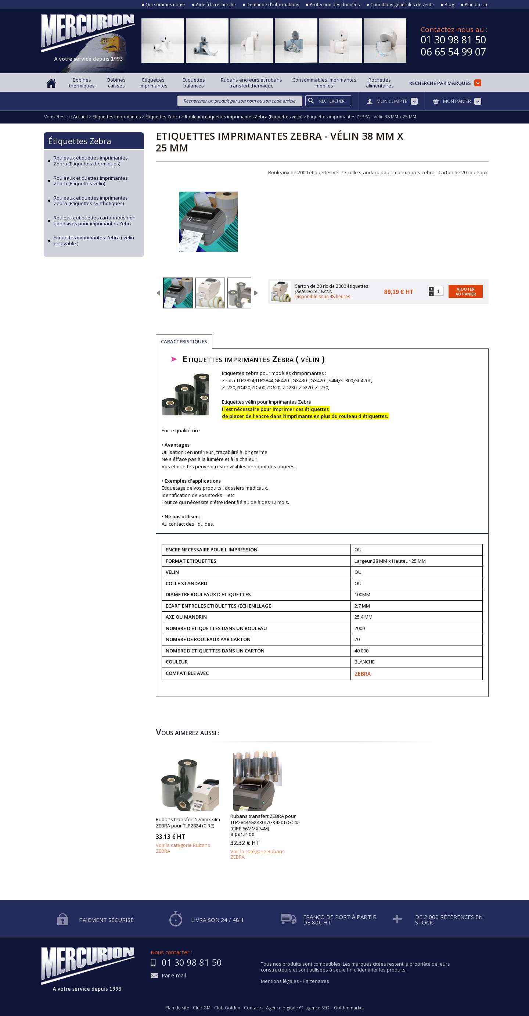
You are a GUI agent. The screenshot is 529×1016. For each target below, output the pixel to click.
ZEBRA (363, 673)
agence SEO (317, 1007)
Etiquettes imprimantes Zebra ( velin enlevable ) (94, 240)
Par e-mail (174, 976)
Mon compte (392, 101)
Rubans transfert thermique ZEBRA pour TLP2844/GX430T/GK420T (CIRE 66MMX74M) (264, 796)
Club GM (201, 1007)
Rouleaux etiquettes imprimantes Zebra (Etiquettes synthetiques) (91, 201)
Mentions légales (280, 981)
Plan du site (477, 4)
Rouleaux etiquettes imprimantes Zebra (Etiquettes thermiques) (91, 161)
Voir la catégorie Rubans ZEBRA (183, 848)
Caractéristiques (184, 341)
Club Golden (227, 1007)
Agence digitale (282, 1007)
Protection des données (335, 4)
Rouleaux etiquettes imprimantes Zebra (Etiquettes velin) (91, 181)
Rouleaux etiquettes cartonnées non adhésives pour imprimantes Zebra (95, 220)
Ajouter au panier (466, 291)
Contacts (253, 1007)
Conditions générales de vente (402, 4)
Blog (449, 4)
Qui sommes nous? (165, 4)
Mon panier (457, 101)
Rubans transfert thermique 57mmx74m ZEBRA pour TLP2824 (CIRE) (190, 796)
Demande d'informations (272, 4)
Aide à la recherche (216, 4)
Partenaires (316, 981)
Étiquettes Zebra (79, 140)
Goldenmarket (349, 1007)
